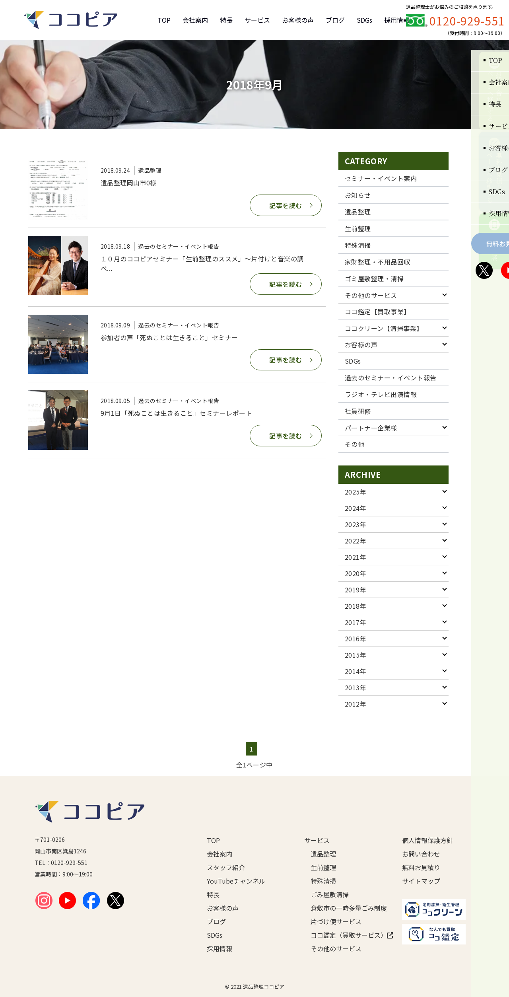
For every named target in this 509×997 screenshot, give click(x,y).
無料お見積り (421, 867)
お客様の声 (298, 20)
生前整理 (358, 228)
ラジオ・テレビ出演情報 (381, 394)
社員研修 (358, 411)
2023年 (355, 524)
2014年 (355, 671)
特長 (226, 20)
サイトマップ (421, 881)
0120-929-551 (467, 21)
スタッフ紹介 (226, 867)
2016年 (355, 638)
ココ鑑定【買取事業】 (377, 311)
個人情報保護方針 (427, 840)
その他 (354, 444)
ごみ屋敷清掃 (330, 894)
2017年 (355, 622)
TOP (164, 20)
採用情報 (397, 20)
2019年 (355, 589)
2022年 (355, 540)
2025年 (355, 492)
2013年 (355, 687)
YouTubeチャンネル (236, 881)
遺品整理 (358, 211)
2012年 (355, 704)
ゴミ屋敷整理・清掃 (374, 278)
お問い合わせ (421, 854)
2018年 (355, 606)
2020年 (355, 573)
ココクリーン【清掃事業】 (384, 328)
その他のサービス (371, 295)
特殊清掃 (358, 245)
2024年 (355, 508)
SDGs (364, 20)
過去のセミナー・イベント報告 (391, 377)
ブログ (335, 20)
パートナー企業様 (371, 427)
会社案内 (195, 20)
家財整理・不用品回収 (377, 262)
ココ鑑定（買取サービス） (344, 935)
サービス (257, 20)
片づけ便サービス (336, 921)
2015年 (355, 655)
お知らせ (358, 195)
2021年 (355, 557)
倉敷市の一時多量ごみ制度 (344, 908)
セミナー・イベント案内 (381, 178)
